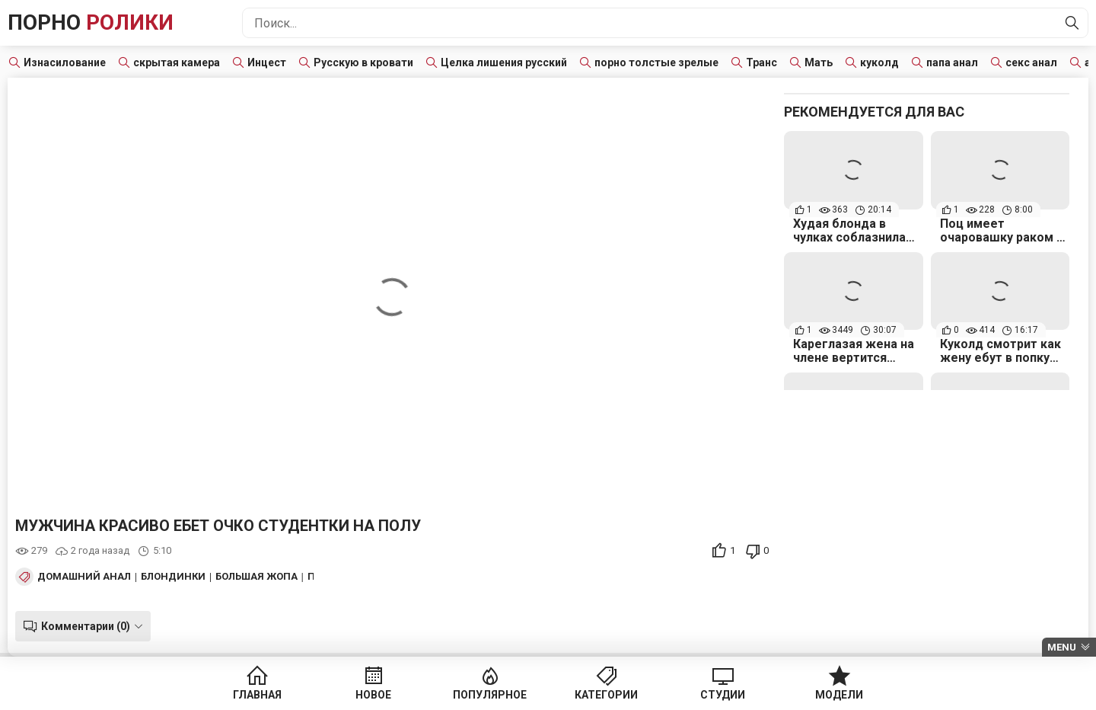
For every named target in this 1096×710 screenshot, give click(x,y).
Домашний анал (84, 576)
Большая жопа (256, 576)
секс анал (1031, 62)
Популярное (490, 695)
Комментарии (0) (85, 626)
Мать (818, 62)
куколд (879, 62)
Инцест (266, 62)
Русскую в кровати (363, 62)
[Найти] (1072, 22)
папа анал (952, 62)
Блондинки (173, 576)
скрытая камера (176, 62)
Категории (606, 695)
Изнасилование (65, 62)
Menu (1061, 647)
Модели (839, 695)
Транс (761, 62)
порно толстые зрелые (656, 62)
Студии (722, 695)
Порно (91, 22)
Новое (373, 695)
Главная (257, 695)
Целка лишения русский (504, 62)
